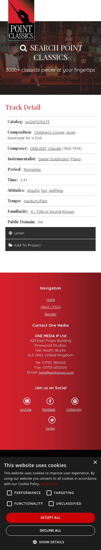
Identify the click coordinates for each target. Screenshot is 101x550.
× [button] (95, 463)
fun (44, 190)
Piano (76, 158)
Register (50, 314)
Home (50, 300)
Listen (16, 233)
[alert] (50, 503)
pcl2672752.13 (37, 121)
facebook (46, 405)
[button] (50, 541)
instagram (71, 405)
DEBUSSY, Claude (45, 148)
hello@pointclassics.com (56, 372)
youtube (23, 405)
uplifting (56, 190)
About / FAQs (51, 307)
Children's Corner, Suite (54, 132)
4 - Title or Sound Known (52, 211)
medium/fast (35, 201)
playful (33, 190)
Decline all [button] (50, 530)
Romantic (32, 169)
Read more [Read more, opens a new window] (49, 484)
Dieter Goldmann (54, 158)
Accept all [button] (51, 517)
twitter (48, 423)
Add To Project (24, 245)
